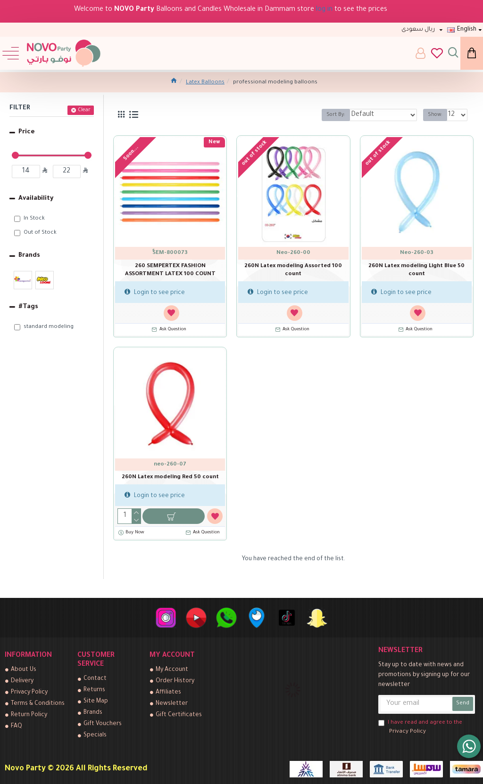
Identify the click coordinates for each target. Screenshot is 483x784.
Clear (84, 110)
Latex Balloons (205, 83)
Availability (35, 198)
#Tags (28, 306)
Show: (435, 115)
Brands (29, 255)
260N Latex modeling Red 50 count (170, 477)
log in (324, 10)
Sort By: (335, 115)
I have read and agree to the (420, 728)
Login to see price (155, 292)
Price (26, 132)
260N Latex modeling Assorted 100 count (293, 270)
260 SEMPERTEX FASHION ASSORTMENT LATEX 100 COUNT (170, 270)
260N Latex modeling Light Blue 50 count (416, 270)
